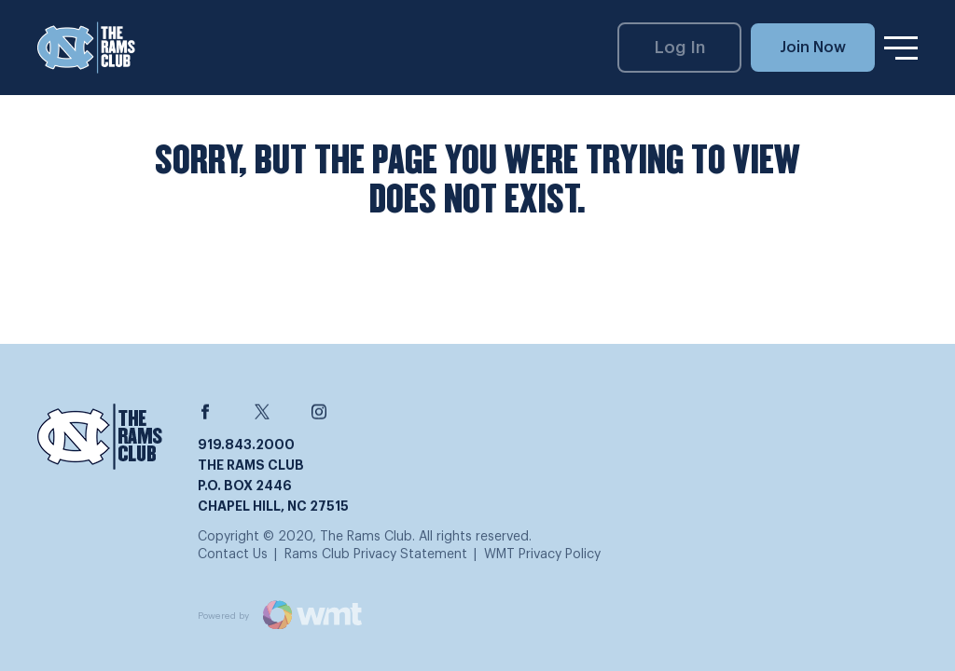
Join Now (813, 47)
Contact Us (233, 554)
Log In (680, 47)
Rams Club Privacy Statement (375, 554)
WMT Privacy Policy (542, 554)
